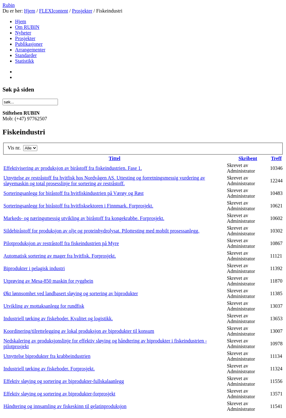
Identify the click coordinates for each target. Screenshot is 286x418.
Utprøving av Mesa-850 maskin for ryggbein (48, 281)
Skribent (247, 158)
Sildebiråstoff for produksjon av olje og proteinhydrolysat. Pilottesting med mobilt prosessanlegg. (101, 230)
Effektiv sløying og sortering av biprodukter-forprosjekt (59, 393)
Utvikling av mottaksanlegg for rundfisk (43, 306)
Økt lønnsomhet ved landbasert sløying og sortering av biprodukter (70, 293)
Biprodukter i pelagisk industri (34, 268)
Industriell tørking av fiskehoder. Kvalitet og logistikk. (58, 318)
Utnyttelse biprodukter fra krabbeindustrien (47, 356)
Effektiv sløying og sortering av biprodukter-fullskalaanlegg (63, 381)
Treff (276, 158)
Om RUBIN (27, 27)
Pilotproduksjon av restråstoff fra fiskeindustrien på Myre (61, 243)
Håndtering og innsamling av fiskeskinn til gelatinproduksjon (65, 406)
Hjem (29, 10)
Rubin (9, 5)
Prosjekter (82, 10)
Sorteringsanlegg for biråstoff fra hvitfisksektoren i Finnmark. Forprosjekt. (78, 205)
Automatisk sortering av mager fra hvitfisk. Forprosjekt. (59, 256)
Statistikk (24, 61)
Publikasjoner (29, 44)
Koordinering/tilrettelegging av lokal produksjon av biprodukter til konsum (78, 331)
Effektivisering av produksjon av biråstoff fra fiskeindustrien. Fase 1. (72, 168)
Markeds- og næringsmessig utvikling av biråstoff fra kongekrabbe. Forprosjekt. (83, 218)
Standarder (26, 55)
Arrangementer (30, 49)
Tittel (114, 158)
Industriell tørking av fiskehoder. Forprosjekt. (49, 368)
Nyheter (23, 32)
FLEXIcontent (53, 10)
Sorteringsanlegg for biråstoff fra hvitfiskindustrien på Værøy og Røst (73, 193)
